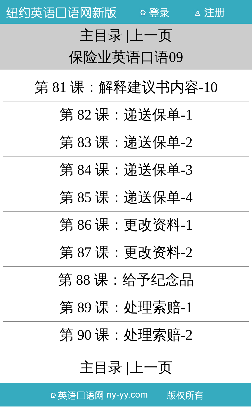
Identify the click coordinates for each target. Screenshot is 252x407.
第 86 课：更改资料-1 (126, 225)
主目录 (101, 35)
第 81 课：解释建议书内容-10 (126, 87)
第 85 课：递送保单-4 (126, 197)
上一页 (151, 35)
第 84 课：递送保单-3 (126, 170)
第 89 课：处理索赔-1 (126, 307)
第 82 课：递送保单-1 (126, 115)
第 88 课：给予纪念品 (126, 280)
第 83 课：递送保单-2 (126, 142)
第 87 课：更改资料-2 (126, 252)
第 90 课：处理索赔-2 (126, 335)
